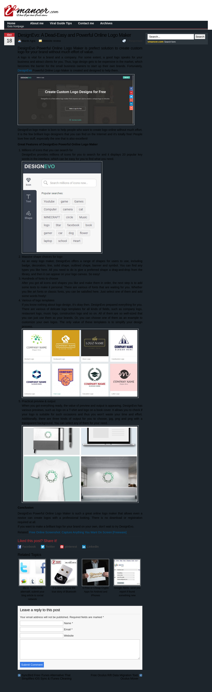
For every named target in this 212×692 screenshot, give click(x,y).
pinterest (71, 546)
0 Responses (134, 40)
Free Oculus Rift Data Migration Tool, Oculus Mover (114, 679)
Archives (106, 23)
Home (15, 25)
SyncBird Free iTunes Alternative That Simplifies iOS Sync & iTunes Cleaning (46, 679)
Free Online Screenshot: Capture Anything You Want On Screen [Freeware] (78, 532)
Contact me (86, 23)
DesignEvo (25, 70)
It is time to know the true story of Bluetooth (64, 576)
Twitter (50, 546)
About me (37, 23)
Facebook (29, 546)
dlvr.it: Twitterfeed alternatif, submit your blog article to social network (32, 580)
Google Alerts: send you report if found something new (127, 578)
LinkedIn (93, 546)
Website (69, 635)
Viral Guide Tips (61, 23)
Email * (68, 629)
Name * (68, 623)
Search (200, 36)
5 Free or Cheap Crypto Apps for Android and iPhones (95, 578)
